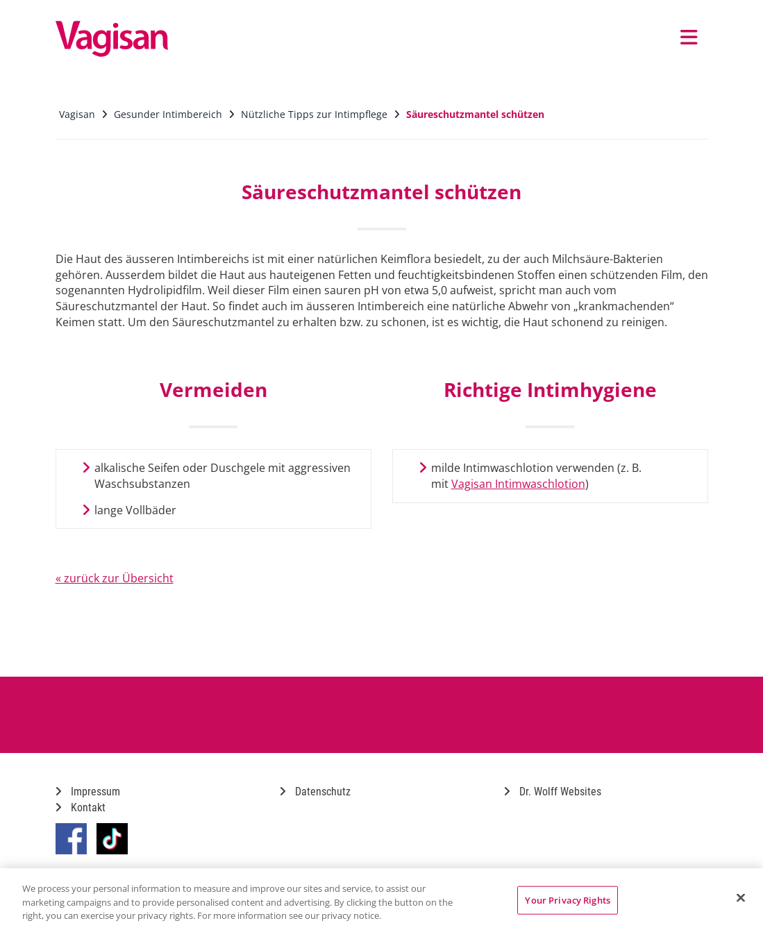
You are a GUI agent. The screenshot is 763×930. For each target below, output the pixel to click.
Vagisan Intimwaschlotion (518, 483)
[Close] (741, 897)
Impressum (88, 791)
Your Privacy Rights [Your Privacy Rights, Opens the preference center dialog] (567, 899)
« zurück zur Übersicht (115, 578)
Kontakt (81, 807)
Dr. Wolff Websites (552, 791)
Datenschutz (315, 791)
